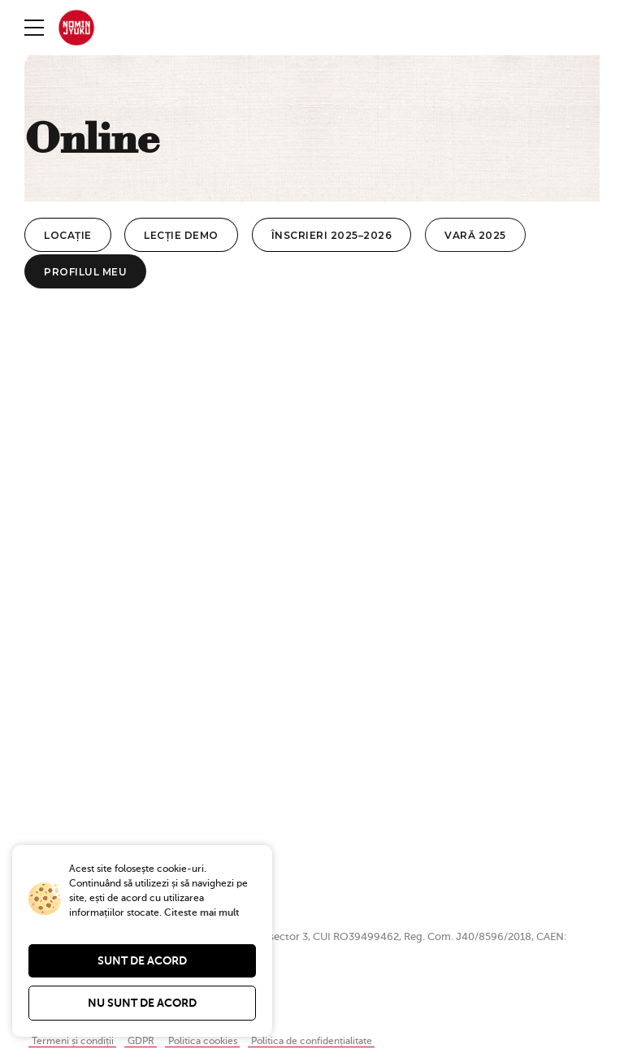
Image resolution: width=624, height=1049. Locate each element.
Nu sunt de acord (142, 1002)
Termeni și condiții (76, 1042)
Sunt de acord (142, 960)
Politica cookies (215, 1042)
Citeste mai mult (202, 912)
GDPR (148, 1042)
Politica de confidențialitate (332, 1042)
